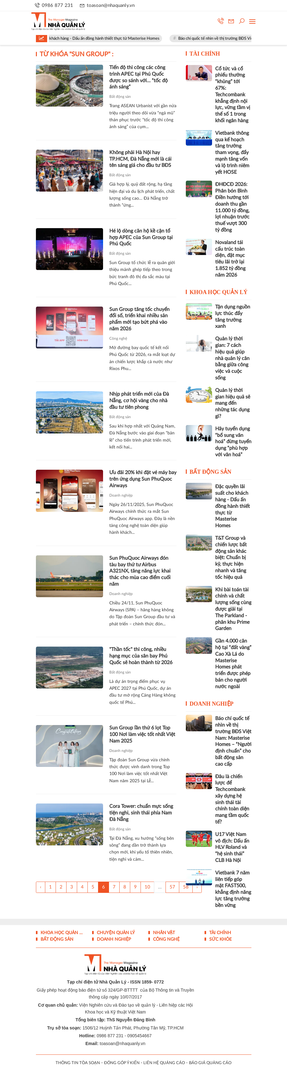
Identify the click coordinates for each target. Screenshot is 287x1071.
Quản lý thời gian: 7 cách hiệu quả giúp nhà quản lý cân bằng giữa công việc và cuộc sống (232, 358)
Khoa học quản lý (219, 292)
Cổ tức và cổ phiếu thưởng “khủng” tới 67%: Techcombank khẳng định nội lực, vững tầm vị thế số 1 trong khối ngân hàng (232, 94)
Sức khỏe (220, 939)
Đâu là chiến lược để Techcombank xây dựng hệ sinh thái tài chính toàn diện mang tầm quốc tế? (232, 799)
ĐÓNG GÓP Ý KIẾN (122, 1063)
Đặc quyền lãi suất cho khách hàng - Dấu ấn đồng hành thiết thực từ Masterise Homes (94, 39)
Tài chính (205, 54)
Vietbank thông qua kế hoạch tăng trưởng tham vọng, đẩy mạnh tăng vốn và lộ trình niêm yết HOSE (232, 153)
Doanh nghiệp (121, 495)
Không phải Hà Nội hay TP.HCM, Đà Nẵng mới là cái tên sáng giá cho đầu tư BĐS (140, 159)
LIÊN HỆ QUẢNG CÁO (164, 1063)
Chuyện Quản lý (115, 933)
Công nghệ (118, 338)
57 (172, 887)
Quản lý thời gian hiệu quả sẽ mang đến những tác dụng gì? (232, 403)
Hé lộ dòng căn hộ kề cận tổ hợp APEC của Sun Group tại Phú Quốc (141, 237)
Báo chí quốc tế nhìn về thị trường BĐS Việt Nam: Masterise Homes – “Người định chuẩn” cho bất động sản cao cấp (233, 741)
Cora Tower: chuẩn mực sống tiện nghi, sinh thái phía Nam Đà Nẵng (141, 813)
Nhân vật (163, 933)
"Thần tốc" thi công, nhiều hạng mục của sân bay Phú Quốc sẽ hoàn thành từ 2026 (140, 656)
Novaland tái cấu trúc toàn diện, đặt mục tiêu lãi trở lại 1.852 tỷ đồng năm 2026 (230, 259)
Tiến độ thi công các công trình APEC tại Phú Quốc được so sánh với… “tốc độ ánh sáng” (138, 77)
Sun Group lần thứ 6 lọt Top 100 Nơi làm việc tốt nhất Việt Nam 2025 (142, 734)
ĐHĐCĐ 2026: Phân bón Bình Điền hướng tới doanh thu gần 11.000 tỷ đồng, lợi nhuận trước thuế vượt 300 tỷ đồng (232, 207)
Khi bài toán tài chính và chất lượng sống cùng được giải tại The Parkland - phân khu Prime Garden (233, 609)
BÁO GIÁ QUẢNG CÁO (210, 1063)
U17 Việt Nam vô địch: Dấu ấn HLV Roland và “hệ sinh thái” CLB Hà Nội (232, 847)
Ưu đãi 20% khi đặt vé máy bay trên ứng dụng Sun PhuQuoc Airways (142, 479)
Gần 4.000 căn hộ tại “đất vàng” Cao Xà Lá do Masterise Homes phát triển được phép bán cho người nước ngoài (233, 663)
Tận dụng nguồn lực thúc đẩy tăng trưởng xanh (232, 316)
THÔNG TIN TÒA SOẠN (78, 1063)
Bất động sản (120, 96)
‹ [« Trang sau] (40, 887)
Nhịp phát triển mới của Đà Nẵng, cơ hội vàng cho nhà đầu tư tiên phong (139, 401)
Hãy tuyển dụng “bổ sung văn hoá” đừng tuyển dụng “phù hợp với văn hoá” (233, 441)
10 (147, 887)
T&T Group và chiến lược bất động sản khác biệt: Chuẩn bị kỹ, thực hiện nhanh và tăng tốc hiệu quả (231, 558)
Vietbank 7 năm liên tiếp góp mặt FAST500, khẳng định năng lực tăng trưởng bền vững (233, 889)
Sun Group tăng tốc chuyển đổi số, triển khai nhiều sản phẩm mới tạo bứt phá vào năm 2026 (139, 319)
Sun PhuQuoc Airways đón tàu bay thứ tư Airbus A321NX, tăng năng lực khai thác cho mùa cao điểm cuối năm (140, 571)
